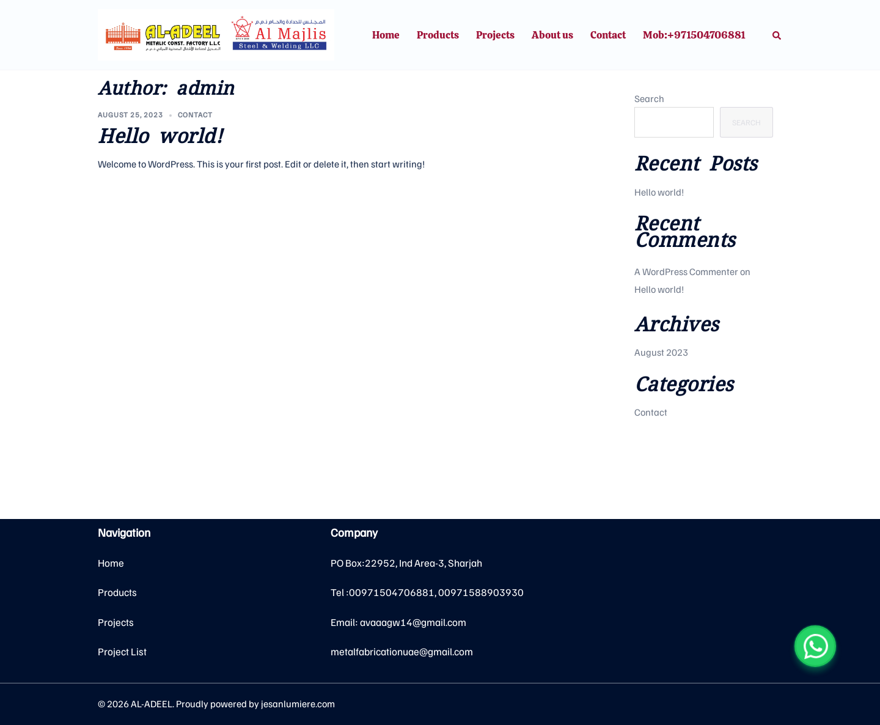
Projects (495, 34)
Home (386, 34)
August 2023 (661, 352)
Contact (608, 34)
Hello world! (160, 136)
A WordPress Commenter (686, 271)
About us (552, 34)
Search (649, 99)
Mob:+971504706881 (694, 34)
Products (438, 34)
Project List (122, 651)
